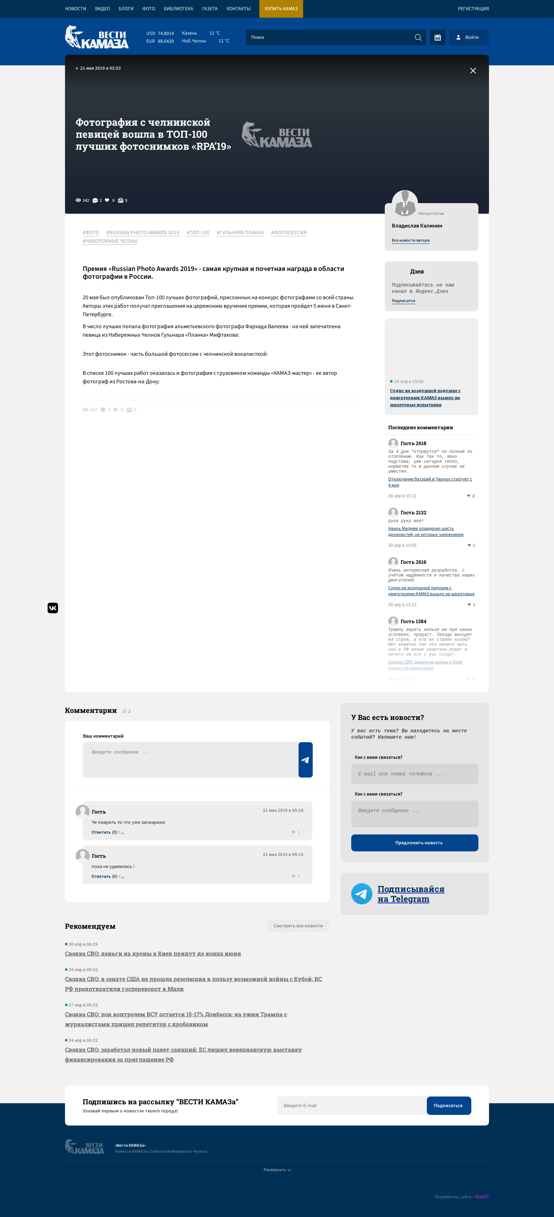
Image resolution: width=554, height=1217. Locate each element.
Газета (210, 8)
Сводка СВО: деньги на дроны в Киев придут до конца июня (425, 665)
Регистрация (473, 8)
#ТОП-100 (198, 232)
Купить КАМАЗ (281, 8)
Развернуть (277, 1170)
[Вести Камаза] (97, 37)
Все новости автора (411, 240)
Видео (102, 8)
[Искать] (418, 37)
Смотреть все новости (298, 925)
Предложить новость (419, 842)
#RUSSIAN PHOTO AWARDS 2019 (142, 232)
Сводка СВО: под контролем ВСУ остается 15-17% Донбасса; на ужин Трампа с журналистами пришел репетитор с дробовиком (176, 1019)
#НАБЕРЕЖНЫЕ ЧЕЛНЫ (110, 241)
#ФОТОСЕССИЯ (289, 232)
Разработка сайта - (462, 1197)
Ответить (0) (104, 832)
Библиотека (178, 8)
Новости (75, 8)
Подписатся (403, 301)
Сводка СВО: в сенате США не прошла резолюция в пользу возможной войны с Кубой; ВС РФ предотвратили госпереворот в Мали (193, 983)
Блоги (126, 8)
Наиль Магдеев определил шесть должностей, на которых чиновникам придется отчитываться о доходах (426, 532)
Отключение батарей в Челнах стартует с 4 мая (430, 482)
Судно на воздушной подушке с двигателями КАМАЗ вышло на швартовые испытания (425, 397)
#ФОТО (91, 232)
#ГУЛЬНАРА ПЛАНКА (240, 232)
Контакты (238, 8)
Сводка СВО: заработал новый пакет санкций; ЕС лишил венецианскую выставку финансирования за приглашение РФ (183, 1054)
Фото (148, 8)
